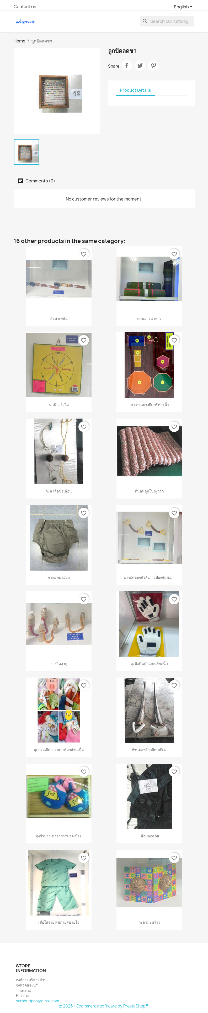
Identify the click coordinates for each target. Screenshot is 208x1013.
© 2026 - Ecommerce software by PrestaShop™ (104, 1006)
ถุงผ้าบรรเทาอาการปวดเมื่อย (59, 835)
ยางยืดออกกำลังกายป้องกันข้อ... (149, 577)
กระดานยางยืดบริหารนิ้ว (149, 404)
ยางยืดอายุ (58, 663)
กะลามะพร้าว (149, 922)
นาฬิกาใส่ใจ (59, 404)
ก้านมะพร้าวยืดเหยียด (149, 749)
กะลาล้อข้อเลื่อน (59, 491)
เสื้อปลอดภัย (149, 835)
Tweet (140, 65)
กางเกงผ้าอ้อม (59, 577)
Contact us (25, 6)
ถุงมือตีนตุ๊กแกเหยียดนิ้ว (149, 663)
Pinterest (153, 65)
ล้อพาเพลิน (59, 318)
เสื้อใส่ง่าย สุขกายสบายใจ (58, 922)
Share (126, 65)
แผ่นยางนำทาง (149, 318)
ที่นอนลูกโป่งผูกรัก (149, 491)
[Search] (167, 21)
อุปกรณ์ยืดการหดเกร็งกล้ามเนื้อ (59, 749)
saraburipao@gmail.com (37, 1000)
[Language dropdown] (184, 7)
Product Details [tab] (135, 90)
